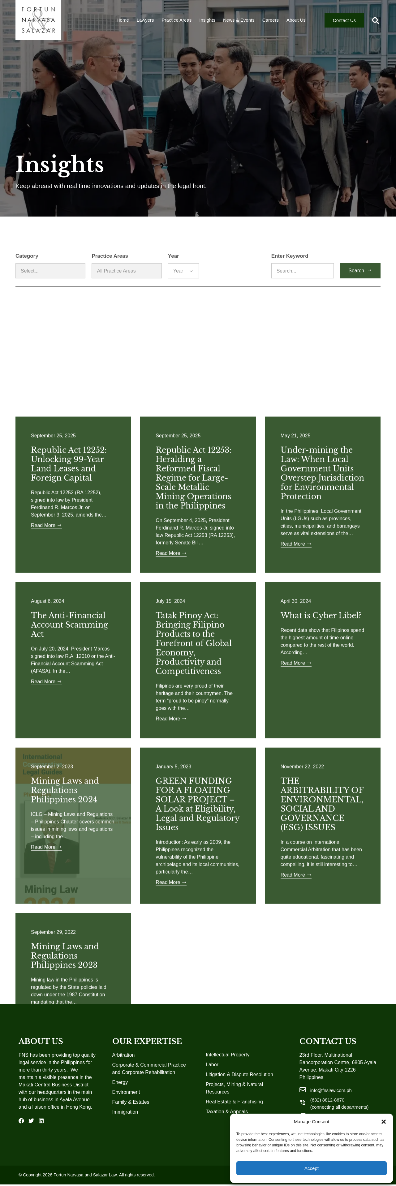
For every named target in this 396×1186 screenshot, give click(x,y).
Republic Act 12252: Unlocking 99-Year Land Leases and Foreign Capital (69, 841)
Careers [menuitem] (270, 21)
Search (360, 285)
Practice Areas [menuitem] (177, 21)
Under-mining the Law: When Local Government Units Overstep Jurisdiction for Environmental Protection (322, 850)
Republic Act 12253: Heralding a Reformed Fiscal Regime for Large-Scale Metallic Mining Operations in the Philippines (193, 854)
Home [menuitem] (123, 21)
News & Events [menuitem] (239, 21)
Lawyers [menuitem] (145, 21)
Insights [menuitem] (207, 21)
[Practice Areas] (126, 285)
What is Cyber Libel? (321, 992)
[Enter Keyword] (302, 285)
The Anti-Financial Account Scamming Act (69, 1002)
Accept (311, 1168)
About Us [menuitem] (296, 21)
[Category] (50, 285)
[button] (384, 1122)
